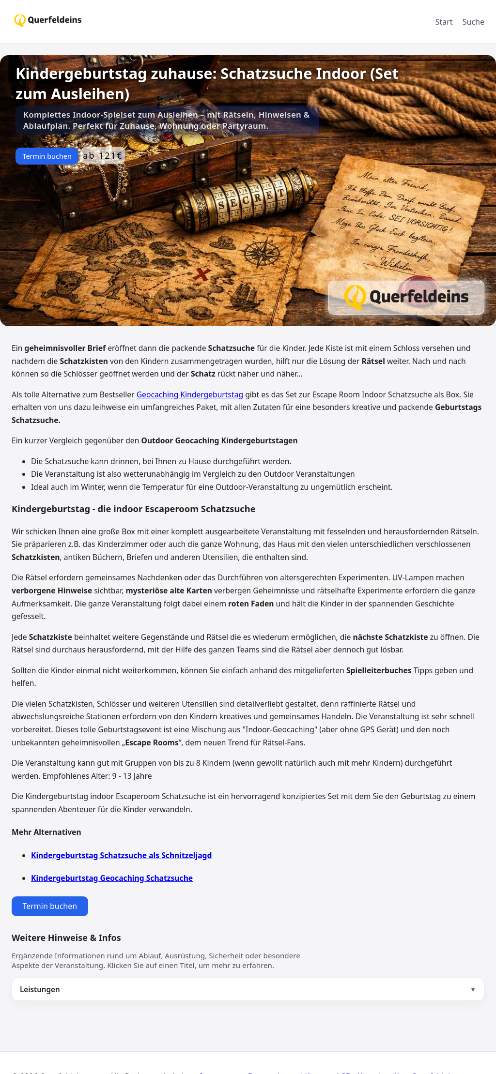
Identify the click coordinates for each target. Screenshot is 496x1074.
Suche (473, 21)
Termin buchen (46, 156)
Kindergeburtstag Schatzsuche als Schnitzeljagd (121, 855)
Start (444, 21)
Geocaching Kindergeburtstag (190, 394)
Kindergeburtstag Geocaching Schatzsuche (112, 878)
